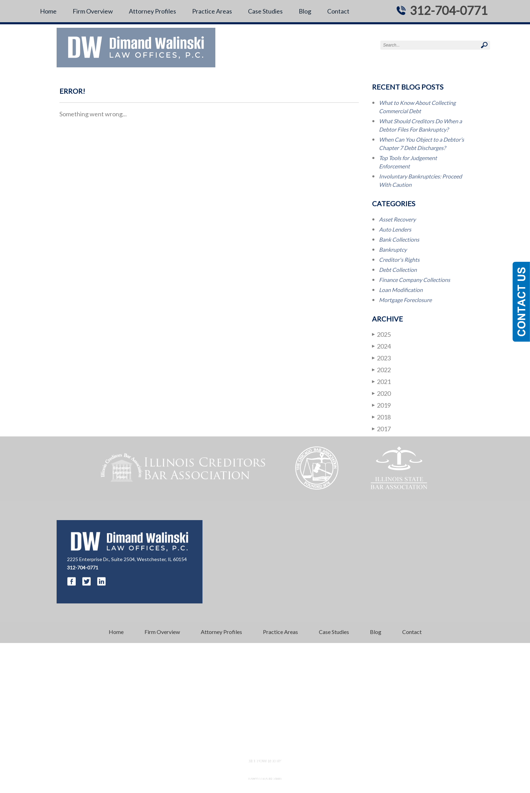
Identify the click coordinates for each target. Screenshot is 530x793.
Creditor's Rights (399, 259)
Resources (223, 748)
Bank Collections (399, 239)
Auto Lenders (395, 229)
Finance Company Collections (414, 279)
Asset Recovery (397, 219)
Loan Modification (401, 289)
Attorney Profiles (152, 11)
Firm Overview (93, 11)
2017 (381, 429)
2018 (381, 417)
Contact (338, 11)
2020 (381, 393)
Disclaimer (251, 748)
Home (48, 11)
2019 (381, 405)
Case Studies (265, 11)
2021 (381, 381)
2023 (381, 358)
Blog (305, 11)
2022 (381, 370)
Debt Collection (398, 269)
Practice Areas (212, 11)
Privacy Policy (281, 748)
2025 (381, 334)
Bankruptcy (393, 249)
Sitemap (310, 748)
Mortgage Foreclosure (405, 300)
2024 (381, 346)
